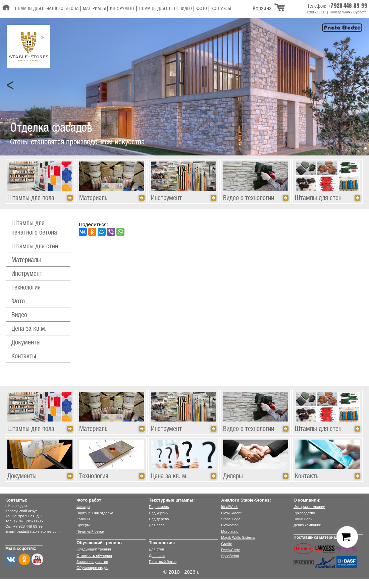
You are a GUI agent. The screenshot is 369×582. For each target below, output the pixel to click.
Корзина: (263, 8)
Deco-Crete (230, 550)
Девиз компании (307, 525)
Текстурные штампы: (172, 500)
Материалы (94, 9)
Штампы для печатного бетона (46, 9)
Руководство (304, 513)
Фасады (83, 507)
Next (358, 85)
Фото (201, 9)
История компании (309, 507)
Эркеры (83, 525)
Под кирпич (158, 513)
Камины (83, 519)
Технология (26, 288)
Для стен (156, 549)
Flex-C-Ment (231, 513)
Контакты (221, 9)
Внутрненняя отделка (94, 513)
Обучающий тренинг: (99, 542)
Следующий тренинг (93, 549)
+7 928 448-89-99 (347, 5)
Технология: (162, 542)
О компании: (307, 500)
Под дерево (159, 519)
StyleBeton (230, 556)
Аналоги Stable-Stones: (246, 500)
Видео (185, 9)
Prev (10, 85)
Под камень (159, 507)
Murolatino (229, 531)
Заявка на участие (92, 562)
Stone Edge (231, 519)
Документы (26, 343)
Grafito (226, 544)
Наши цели (303, 519)
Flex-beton (230, 525)
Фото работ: (89, 500)
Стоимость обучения (94, 556)
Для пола (157, 525)
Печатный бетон (90, 531)
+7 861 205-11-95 (28, 521)
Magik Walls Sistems (238, 537)
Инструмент (122, 9)
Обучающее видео (92, 568)
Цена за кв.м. (29, 329)
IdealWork (229, 507)
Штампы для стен (157, 9)
